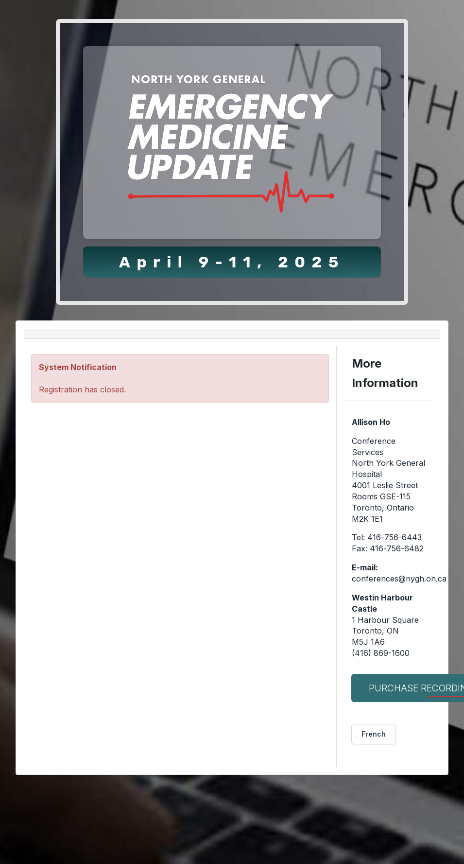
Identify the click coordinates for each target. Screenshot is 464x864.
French (373, 734)
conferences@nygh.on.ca (399, 578)
